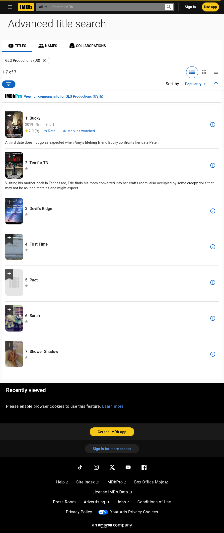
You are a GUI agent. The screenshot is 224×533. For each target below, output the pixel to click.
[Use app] (210, 6)
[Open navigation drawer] (10, 7)
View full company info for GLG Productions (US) (63, 96)
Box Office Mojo (151, 482)
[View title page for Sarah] (14, 318)
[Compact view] (216, 72)
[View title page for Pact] (14, 282)
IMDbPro (116, 482)
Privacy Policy (79, 512)
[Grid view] (204, 72)
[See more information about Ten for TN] (213, 165)
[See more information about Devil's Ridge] (213, 211)
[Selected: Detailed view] (192, 72)
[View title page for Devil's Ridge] (14, 211)
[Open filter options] (8, 84)
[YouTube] (128, 467)
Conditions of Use (154, 502)
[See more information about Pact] (213, 282)
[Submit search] (169, 7)
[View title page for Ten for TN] (14, 165)
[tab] (17, 46)
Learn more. (113, 406)
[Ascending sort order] (216, 84)
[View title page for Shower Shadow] (14, 354)
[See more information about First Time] (213, 247)
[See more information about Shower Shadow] (213, 354)
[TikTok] (80, 467)
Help (62, 482)
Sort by (172, 83)
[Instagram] (96, 467)
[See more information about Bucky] (213, 125)
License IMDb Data (111, 492)
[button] (9, 116)
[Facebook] (144, 467)
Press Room (64, 502)
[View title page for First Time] (14, 247)
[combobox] (105, 7)
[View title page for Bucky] (14, 124)
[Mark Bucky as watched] (79, 131)
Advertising (96, 502)
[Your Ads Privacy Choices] (103, 512)
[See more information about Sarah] (213, 318)
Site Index (87, 482)
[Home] (26, 7)
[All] (43, 7)
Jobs (123, 502)
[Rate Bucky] (49, 131)
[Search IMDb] (105, 7)
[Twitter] (112, 467)
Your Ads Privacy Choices (134, 512)
